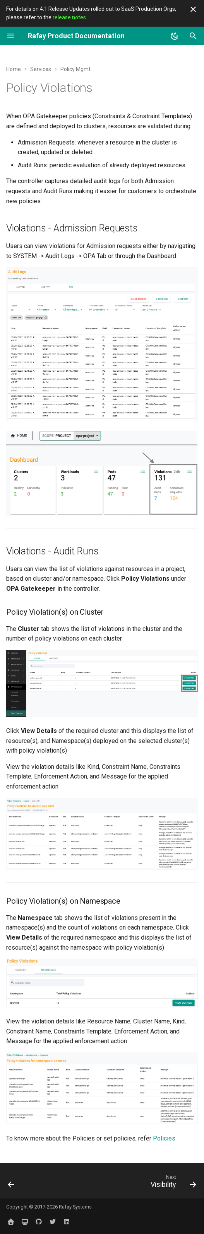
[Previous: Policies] (11, 1183)
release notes (69, 17)
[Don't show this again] (193, 9)
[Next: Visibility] (172, 1183)
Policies (164, 1138)
